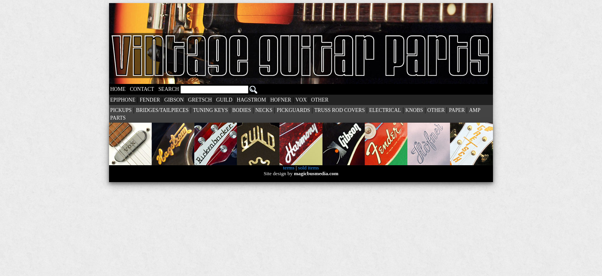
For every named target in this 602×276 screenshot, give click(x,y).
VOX (301, 100)
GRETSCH (200, 100)
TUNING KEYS (210, 110)
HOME (118, 89)
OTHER (319, 100)
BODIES (241, 110)
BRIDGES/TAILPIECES (162, 110)
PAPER (457, 110)
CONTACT (142, 89)
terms (288, 168)
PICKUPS (121, 110)
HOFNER (280, 100)
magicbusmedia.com (316, 173)
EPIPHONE (123, 100)
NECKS (264, 110)
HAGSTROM (251, 100)
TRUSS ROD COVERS (339, 110)
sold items (308, 168)
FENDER (150, 100)
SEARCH (208, 89)
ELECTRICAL (385, 110)
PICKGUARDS (293, 110)
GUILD (224, 100)
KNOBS (414, 110)
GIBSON (174, 100)
